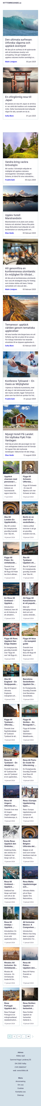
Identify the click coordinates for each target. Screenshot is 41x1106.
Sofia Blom (9, 116)
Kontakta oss (20, 1092)
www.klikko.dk (22, 1070)
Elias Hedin (9, 233)
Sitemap (20, 1095)
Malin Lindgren (11, 62)
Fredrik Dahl (10, 180)
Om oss (21, 1085)
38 (28, 1036)
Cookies (20, 1088)
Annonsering (20, 1081)
